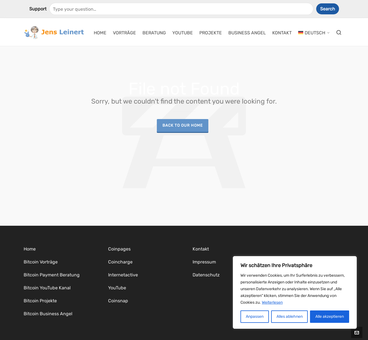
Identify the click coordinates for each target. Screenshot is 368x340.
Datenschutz (206, 275)
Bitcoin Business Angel (48, 313)
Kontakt (201, 249)
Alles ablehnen (289, 316)
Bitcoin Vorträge (41, 262)
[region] (295, 292)
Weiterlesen (272, 302)
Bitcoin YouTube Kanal (47, 287)
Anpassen (255, 316)
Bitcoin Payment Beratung (52, 275)
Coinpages (119, 249)
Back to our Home (182, 125)
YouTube (117, 287)
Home (30, 249)
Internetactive (123, 275)
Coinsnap (118, 300)
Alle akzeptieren (329, 316)
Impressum (204, 262)
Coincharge (120, 262)
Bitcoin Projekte (40, 300)
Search (327, 9)
